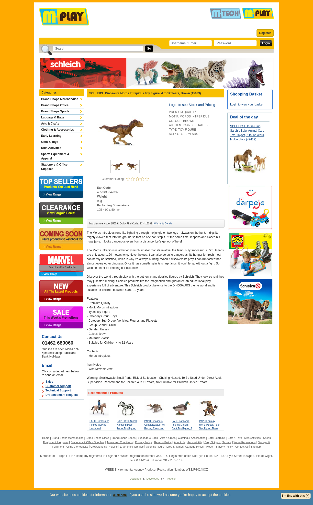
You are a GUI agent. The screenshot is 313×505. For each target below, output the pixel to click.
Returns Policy (163, 442)
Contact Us (241, 446)
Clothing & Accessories (57, 129)
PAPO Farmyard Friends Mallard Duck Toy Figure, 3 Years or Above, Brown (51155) (182, 428)
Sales (49, 381)
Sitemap (256, 446)
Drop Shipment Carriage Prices (184, 446)
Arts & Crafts (50, 123)
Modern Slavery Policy (219, 446)
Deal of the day (244, 117)
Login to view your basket (246, 104)
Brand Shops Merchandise (59, 99)
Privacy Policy (143, 442)
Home (45, 437)
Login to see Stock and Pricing (192, 105)
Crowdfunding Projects (104, 446)
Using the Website (77, 446)
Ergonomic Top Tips (131, 446)
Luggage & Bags (52, 117)
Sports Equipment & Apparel (55, 156)
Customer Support (58, 386)
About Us (179, 442)
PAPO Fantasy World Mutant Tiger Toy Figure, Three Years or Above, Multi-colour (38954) (210, 428)
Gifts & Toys (49, 142)
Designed (135, 478)
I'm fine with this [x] (295, 495)
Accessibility (194, 442)
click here (120, 495)
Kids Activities (51, 148)
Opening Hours (155, 446)
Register (265, 33)
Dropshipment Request (61, 395)
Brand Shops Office (54, 105)
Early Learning (51, 135)
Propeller (171, 478)
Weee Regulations (245, 442)
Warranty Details (163, 223)
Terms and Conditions (120, 442)
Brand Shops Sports (55, 111)
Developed (152, 478)
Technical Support (58, 390)
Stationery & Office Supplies (54, 167)
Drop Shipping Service (217, 442)
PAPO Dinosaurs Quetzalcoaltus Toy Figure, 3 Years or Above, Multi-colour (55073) (154, 428)
